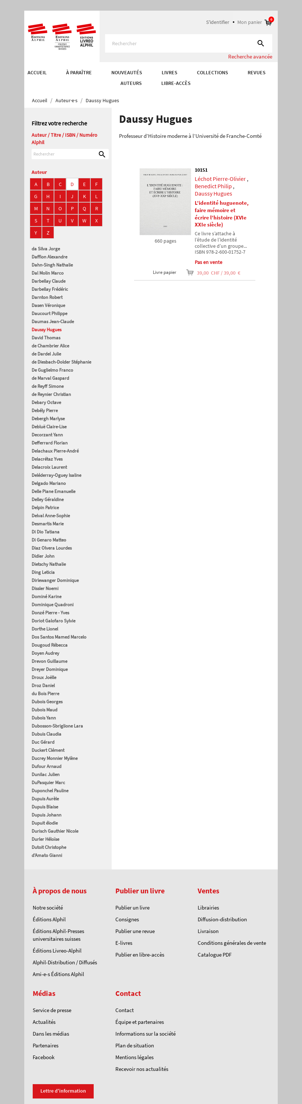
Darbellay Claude (48, 281)
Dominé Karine (46, 596)
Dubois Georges (47, 702)
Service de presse (52, 1010)
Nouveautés (126, 72)
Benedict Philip (213, 186)
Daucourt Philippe (49, 313)
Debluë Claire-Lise (49, 427)
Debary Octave (46, 402)
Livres (169, 72)
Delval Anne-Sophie (51, 515)
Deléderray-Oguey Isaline (56, 475)
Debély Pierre (45, 410)
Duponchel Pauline (50, 790)
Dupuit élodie (45, 823)
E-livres (123, 942)
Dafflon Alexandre (49, 257)
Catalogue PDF (214, 954)
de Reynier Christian (51, 394)
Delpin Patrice (45, 507)
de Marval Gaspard (50, 378)
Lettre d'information (63, 1090)
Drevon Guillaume (49, 661)
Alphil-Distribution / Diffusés (65, 962)
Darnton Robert (47, 297)
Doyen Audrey (45, 653)
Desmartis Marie (48, 524)
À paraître (79, 72)
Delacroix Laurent (49, 467)
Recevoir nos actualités (141, 1068)
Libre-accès (176, 83)
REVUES (257, 72)
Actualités (44, 1021)
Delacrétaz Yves (47, 459)
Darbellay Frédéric (50, 289)
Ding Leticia (43, 572)
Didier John (43, 556)
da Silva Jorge (46, 249)
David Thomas (46, 338)
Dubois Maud (44, 710)
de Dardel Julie (46, 354)
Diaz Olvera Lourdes (52, 548)
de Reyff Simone (48, 386)
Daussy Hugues (46, 329)
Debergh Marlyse (48, 418)
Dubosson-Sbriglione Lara (57, 726)
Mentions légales (134, 1057)
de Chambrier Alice (50, 346)
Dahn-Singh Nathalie (52, 265)
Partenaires (45, 1045)
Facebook (43, 1057)
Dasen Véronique (48, 305)
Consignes (127, 919)
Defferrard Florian (50, 443)
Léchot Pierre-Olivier (220, 178)
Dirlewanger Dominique (55, 580)
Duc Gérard (43, 742)
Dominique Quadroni (52, 604)
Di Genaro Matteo (49, 540)
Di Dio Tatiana (46, 532)
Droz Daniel (43, 685)
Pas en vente (208, 262)
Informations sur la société (145, 1033)
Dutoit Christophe (49, 847)
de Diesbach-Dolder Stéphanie (61, 362)
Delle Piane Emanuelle (53, 491)
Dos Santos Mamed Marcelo (59, 637)
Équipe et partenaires (139, 1021)
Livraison (208, 931)
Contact (124, 1010)
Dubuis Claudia (46, 734)
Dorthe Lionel (45, 629)
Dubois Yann (44, 718)
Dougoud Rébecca (50, 645)
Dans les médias (51, 1033)
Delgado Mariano (49, 483)
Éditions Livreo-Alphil (57, 950)
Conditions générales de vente (232, 942)
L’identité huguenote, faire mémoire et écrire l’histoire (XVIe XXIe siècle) (222, 213)
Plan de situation (134, 1045)
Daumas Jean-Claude (53, 321)
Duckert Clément (48, 750)
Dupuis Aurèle (45, 799)
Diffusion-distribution (222, 919)
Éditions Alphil (49, 919)
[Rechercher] (188, 43)
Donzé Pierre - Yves (50, 613)
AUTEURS (131, 83)
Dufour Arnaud (46, 766)
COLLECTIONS (212, 72)
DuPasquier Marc (48, 782)
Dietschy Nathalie (49, 564)
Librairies (208, 907)
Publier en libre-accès (139, 954)
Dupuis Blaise (45, 807)
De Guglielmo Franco (52, 370)
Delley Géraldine (48, 499)
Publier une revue (135, 931)
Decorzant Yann (47, 435)
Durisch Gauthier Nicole (55, 831)
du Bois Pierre (45, 693)
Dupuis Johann (46, 815)
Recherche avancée (250, 56)
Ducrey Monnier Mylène (55, 758)
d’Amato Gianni (47, 855)
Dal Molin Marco (48, 273)
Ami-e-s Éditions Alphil (58, 974)
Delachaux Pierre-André (55, 451)
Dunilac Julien (46, 774)
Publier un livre (132, 907)
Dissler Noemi (45, 588)
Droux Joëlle (44, 677)
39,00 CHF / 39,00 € (208, 272)
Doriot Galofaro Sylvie (53, 621)
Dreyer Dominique (50, 669)
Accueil (37, 72)
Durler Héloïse (45, 839)
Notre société (48, 907)
